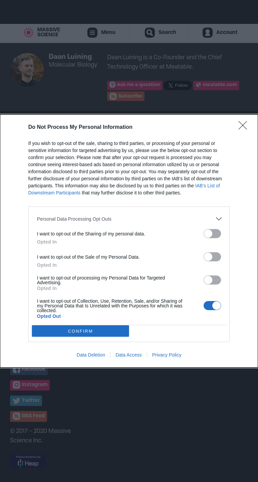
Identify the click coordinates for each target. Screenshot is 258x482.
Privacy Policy (166, 355)
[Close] (245, 127)
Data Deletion (91, 355)
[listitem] (129, 218)
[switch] (212, 233)
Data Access (129, 355)
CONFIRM (80, 330)
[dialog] (129, 241)
